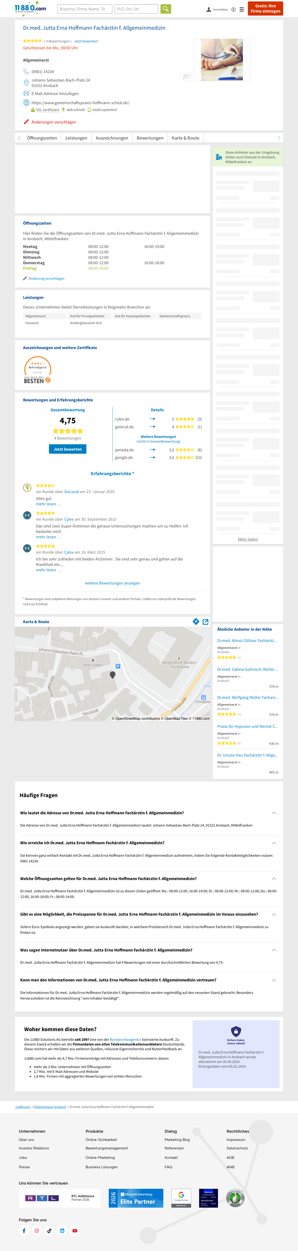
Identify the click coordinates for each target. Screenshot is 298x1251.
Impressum (236, 1139)
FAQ (168, 1167)
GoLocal (71, 491)
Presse (24, 1167)
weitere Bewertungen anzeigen (112, 583)
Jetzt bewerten (68, 449)
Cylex (69, 519)
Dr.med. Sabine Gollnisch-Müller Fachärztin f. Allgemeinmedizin (247, 669)
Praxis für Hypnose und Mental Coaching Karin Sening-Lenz (247, 726)
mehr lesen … (48, 503)
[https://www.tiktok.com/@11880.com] (49, 1231)
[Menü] (244, 9)
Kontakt (171, 1157)
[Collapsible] (274, 813)
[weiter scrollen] (279, 138)
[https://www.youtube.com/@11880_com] (75, 1231)
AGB (230, 1157)
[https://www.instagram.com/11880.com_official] (37, 1231)
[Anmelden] (218, 9)
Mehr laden (248, 539)
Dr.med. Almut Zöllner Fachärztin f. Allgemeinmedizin (247, 640)
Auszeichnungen (112, 138)
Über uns (26, 1139)
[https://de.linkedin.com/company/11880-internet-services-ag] (62, 1231)
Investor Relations (34, 1148)
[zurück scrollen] (19, 138)
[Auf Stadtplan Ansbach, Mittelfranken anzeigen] (205, 621)
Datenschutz (237, 1148)
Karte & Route (185, 138)
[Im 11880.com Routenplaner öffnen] (196, 620)
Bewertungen (150, 138)
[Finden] (166, 9)
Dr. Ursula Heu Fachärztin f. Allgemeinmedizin (247, 755)
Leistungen (76, 138)
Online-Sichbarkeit (101, 1139)
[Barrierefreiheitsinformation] (235, 9)
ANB (230, 1167)
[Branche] (84, 9)
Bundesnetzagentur (125, 1039)
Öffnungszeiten (42, 138)
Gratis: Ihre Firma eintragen (265, 8)
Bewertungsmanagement (107, 1148)
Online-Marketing (100, 1157)
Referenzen (174, 1148)
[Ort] (136, 9)
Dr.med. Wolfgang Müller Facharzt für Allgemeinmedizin (247, 697)
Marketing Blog (177, 1139)
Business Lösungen (102, 1167)
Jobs (23, 1157)
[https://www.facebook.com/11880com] (24, 1231)
